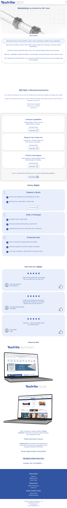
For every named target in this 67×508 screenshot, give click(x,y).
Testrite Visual (33, 493)
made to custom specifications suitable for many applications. (33, 41)
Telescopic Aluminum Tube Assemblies (16, 41)
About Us (33, 476)
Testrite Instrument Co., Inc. (36, 501)
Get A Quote (32, 207)
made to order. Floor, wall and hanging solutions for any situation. (33, 50)
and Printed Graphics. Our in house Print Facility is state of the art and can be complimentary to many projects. (33, 59)
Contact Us (33, 487)
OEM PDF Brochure (33, 485)
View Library (32, 177)
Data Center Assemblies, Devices (15, 45)
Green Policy (33, 480)
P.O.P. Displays (8, 58)
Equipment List (33, 478)
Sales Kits (7, 54)
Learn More (32, 130)
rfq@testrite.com (35, 505)
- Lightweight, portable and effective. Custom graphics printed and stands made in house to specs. (33, 54)
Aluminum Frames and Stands (16, 50)
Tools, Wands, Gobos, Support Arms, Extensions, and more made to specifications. (33, 45)
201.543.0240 (33, 504)
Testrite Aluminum (33, 495)
